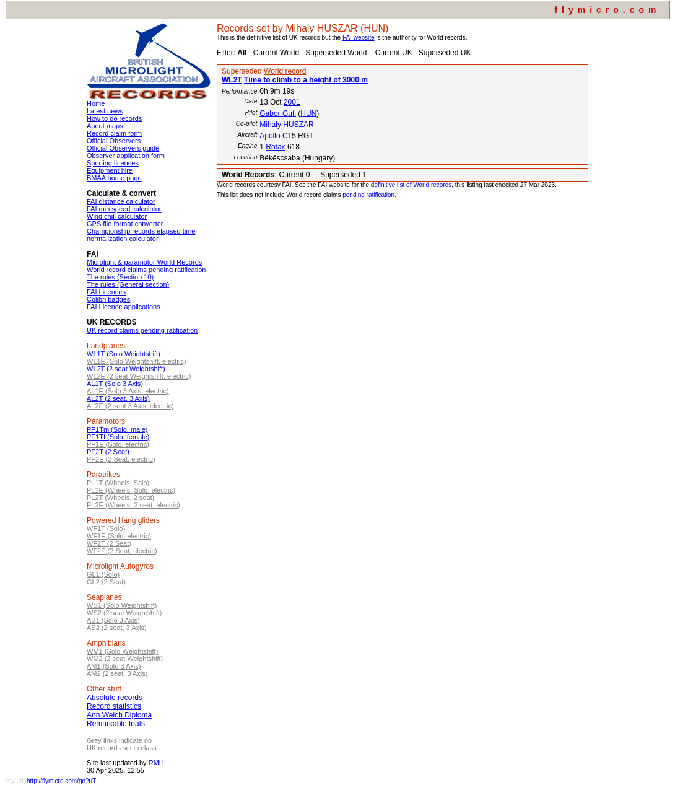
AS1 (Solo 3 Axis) (113, 620)
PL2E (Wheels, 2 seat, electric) (133, 505)
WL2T (232, 80)
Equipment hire (110, 170)
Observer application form (126, 155)
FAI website (358, 37)
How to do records (114, 118)
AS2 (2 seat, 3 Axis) (117, 627)
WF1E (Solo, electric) (119, 536)
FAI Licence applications (123, 306)
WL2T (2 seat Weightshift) (126, 368)
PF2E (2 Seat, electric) (121, 459)
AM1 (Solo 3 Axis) (114, 666)
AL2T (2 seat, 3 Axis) (118, 398)
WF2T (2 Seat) (109, 543)
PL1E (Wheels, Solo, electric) (131, 490)
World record (285, 71)
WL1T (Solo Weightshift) (123, 353)
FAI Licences (106, 292)
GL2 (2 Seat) (106, 581)
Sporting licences (113, 163)
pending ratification (368, 194)
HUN (308, 113)
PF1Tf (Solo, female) (118, 437)
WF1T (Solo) (106, 528)
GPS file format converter (125, 223)
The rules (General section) (128, 284)
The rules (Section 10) (120, 277)
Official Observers (114, 140)
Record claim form (114, 133)
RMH (156, 762)
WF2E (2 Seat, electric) (122, 551)
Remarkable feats (116, 723)
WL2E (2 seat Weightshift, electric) (139, 376)
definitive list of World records (411, 185)
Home (96, 103)
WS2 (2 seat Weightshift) (124, 612)
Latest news (105, 111)
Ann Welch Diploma (119, 715)
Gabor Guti (277, 113)
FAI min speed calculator (124, 209)
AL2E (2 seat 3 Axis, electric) (130, 406)
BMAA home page (114, 178)
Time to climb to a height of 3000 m (306, 80)
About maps (105, 125)
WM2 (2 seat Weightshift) (125, 658)
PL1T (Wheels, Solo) (118, 482)
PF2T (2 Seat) (108, 451)
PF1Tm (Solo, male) (117, 429)
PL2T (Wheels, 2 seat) (120, 497)
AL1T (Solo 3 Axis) (115, 383)
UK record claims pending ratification (142, 330)
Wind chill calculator (117, 216)
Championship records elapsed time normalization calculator (141, 234)
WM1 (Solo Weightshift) (122, 651)
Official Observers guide (123, 148)
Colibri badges (108, 299)
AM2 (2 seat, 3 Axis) (117, 673)
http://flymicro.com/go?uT (61, 781)
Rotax (275, 147)
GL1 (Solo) (103, 574)
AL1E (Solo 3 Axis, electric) (128, 391)
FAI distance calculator (121, 201)
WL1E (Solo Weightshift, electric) (136, 361)
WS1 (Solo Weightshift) (122, 605)
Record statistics (114, 706)
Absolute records (114, 697)
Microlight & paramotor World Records (144, 262)
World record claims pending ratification (146, 269)
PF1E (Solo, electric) (118, 444)
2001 (292, 102)
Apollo (269, 135)
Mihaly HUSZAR (286, 124)
